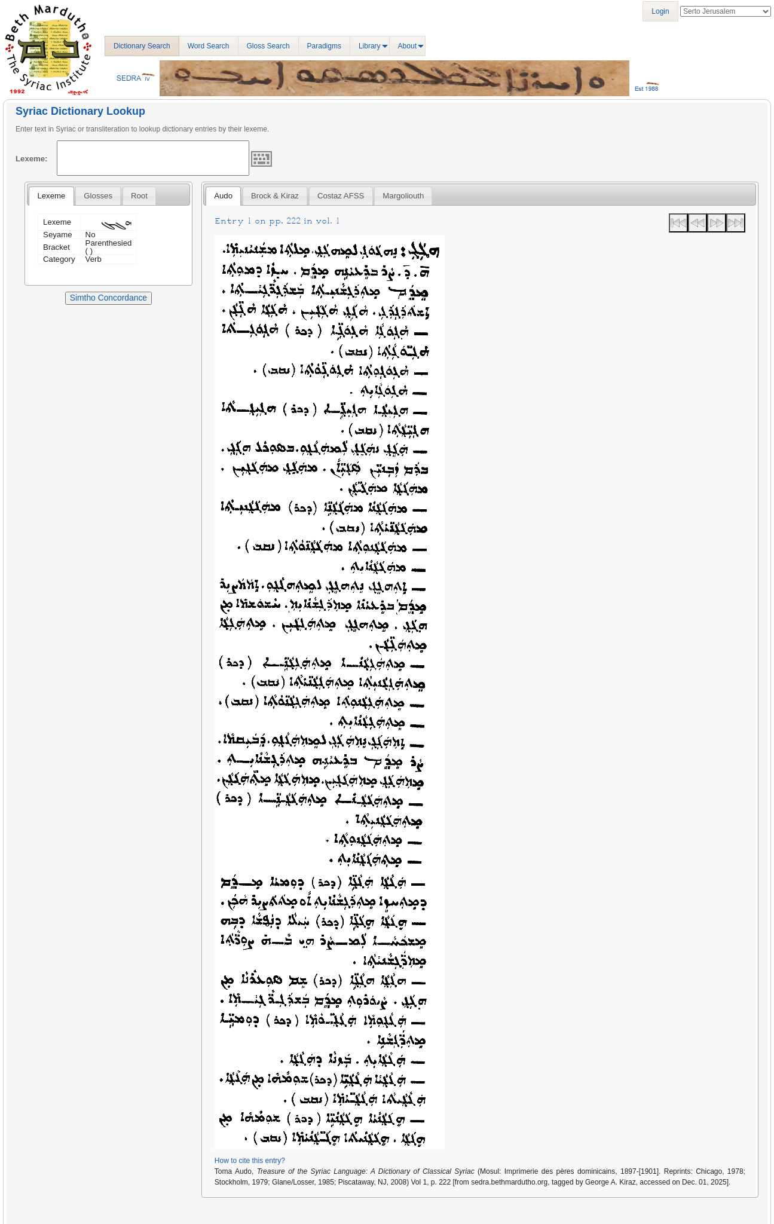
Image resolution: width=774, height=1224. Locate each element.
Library (370, 46)
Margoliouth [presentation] (403, 195)
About (407, 46)
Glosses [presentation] (98, 195)
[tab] (51, 196)
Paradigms (324, 46)
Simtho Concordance (108, 297)
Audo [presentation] (223, 195)
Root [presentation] (139, 195)
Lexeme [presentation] (51, 195)
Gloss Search (268, 46)
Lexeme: (32, 158)
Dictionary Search (142, 46)
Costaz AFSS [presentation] (340, 195)
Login (660, 11)
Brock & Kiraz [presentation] (275, 195)
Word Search (209, 46)
